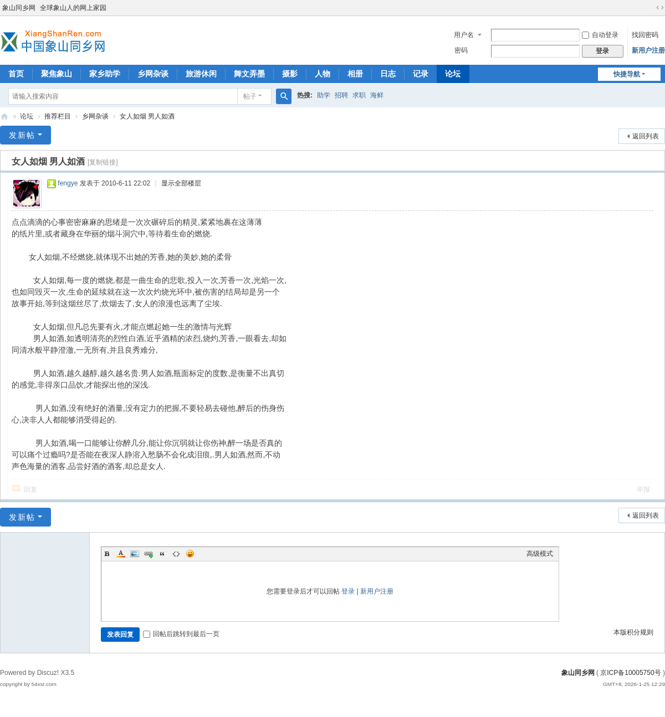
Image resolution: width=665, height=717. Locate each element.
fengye (68, 183)
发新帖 (22, 135)
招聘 (341, 95)
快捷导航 (626, 74)
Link (148, 553)
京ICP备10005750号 (630, 673)
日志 (388, 73)
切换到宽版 (660, 8)
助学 (323, 95)
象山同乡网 (18, 8)
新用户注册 (648, 50)
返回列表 (645, 136)
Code (176, 553)
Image (134, 553)
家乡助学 (104, 73)
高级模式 (539, 554)
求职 (359, 95)
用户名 (464, 35)
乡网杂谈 (152, 73)
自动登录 (600, 35)
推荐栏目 (57, 116)
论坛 (453, 73)
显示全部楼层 (181, 183)
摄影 (290, 73)
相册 (355, 73)
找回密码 (645, 35)
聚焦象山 (56, 73)
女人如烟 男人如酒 (147, 116)
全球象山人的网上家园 (73, 8)
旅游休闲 (201, 73)
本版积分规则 (633, 632)
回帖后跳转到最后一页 (181, 634)
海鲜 (376, 95)
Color (120, 553)
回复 (30, 489)
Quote (162, 553)
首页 (16, 73)
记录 (420, 73)
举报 (643, 489)
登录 (348, 591)
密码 (461, 50)
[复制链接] (103, 162)
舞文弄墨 (249, 73)
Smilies (190, 553)
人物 (322, 73)
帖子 (250, 96)
